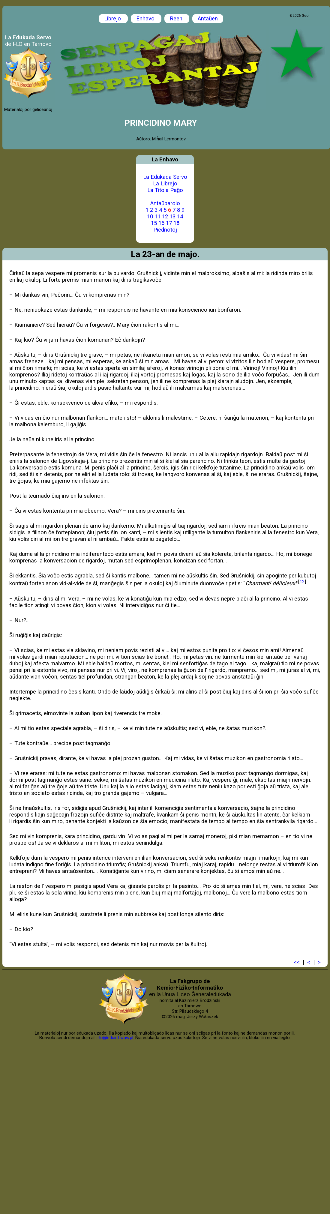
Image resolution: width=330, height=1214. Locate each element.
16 (161, 223)
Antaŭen (208, 18)
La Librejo (165, 183)
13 (173, 216)
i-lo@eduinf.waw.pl (115, 1037)
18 (176, 223)
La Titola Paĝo (165, 190)
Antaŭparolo (165, 203)
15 (154, 223)
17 (169, 223)
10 (150, 216)
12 (165, 216)
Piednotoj (165, 229)
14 (180, 216)
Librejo (113, 18)
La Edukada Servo (165, 177)
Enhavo (146, 18)
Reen (177, 18)
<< (297, 962)
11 (157, 216)
